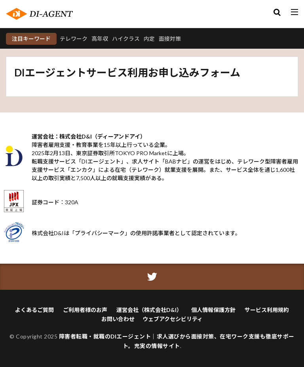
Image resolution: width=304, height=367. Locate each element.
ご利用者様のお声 (85, 309)
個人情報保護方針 (213, 309)
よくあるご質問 (34, 309)
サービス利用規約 (267, 309)
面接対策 (170, 38)
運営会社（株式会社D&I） (149, 309)
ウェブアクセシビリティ (172, 319)
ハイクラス (126, 38)
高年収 (99, 38)
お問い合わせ (118, 319)
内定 (149, 38)
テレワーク (73, 38)
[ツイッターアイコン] (152, 277)
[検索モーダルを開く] (277, 12)
